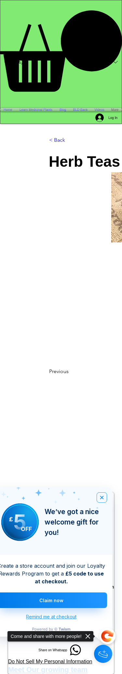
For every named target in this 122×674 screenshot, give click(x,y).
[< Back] (70, 140)
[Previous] (70, 371)
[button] (61, 51)
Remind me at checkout (51, 616)
